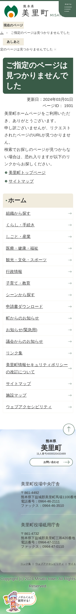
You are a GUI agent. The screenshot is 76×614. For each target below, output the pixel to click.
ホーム (17, 200)
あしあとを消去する (55, 49)
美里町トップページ (27, 172)
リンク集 (25, 564)
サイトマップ (21, 181)
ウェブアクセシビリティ (49, 564)
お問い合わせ (51, 462)
